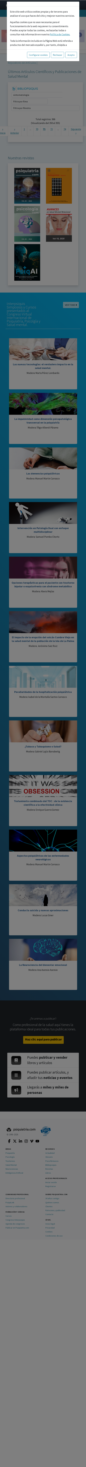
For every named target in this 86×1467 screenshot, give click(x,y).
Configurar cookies (38, 54)
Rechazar (57, 54)
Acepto (71, 54)
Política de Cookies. (60, 34)
